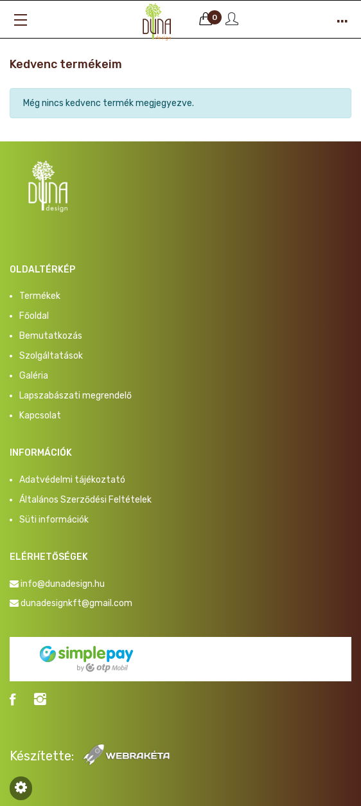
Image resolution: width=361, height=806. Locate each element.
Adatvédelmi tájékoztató (72, 479)
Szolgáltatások (51, 355)
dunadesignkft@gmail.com (76, 603)
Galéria (33, 375)
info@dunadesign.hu (63, 583)
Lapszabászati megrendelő (75, 395)
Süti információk (54, 519)
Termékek (39, 296)
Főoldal (34, 315)
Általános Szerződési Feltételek (85, 499)
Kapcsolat (40, 415)
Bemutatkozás (50, 335)
